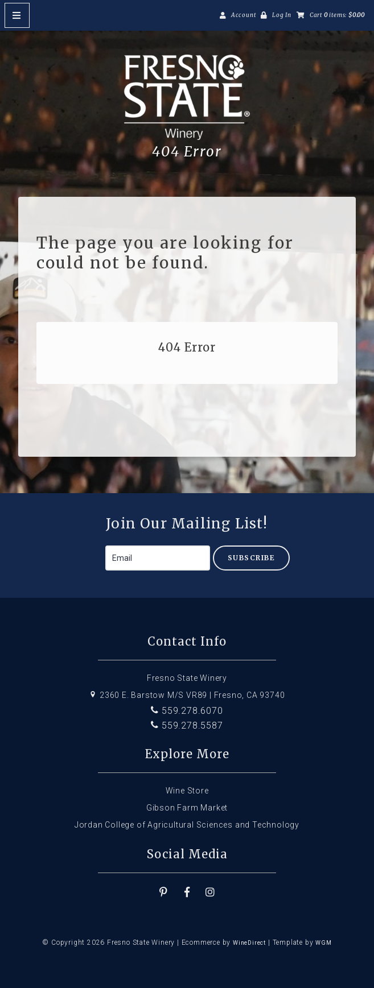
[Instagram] (210, 892)
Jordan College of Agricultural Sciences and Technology (187, 824)
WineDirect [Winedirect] (249, 943)
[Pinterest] (164, 892)
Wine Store (187, 790)
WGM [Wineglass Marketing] (323, 943)
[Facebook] (187, 892)
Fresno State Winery (187, 678)
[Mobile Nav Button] (17, 15)
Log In (281, 15)
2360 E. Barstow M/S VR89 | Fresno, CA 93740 (187, 695)
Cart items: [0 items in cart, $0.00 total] (337, 15)
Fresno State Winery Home (187, 97)
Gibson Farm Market (187, 807)
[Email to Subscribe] (157, 558)
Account (243, 15)
